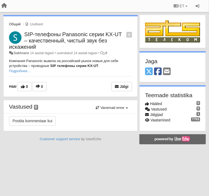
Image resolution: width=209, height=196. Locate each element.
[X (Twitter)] (149, 71)
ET (181, 6)
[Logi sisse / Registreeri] (197, 6)
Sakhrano (21, 53)
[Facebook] (158, 71)
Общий (15, 24)
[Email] (167, 71)
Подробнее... (19, 71)
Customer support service (60, 139)
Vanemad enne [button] (112, 108)
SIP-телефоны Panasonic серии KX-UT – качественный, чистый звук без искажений (65, 40)
